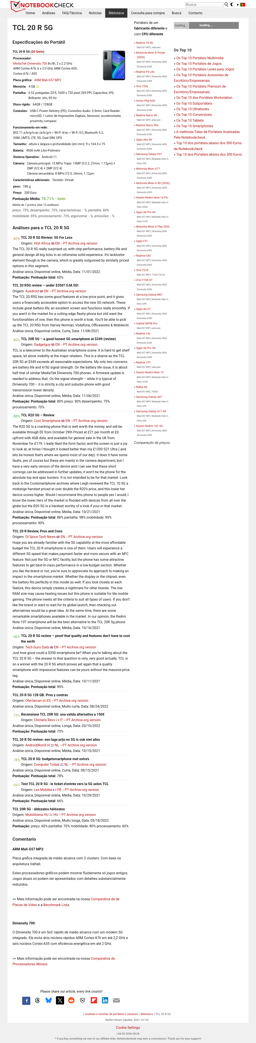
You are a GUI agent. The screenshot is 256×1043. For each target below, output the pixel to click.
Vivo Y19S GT (144, 280)
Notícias (95, 13)
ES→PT (52, 701)
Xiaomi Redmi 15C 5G (149, 426)
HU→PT (59, 815)
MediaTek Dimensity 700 (30, 63)
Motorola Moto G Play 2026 (153, 226)
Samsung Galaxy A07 (149, 396)
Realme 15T (143, 362)
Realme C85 (143, 255)
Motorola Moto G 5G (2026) (153, 183)
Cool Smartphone (47, 421)
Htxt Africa (42, 243)
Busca (176, 13)
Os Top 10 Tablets (190, 120)
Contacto (195, 13)
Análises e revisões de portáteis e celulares (111, 1014)
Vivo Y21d (142, 270)
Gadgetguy (42, 345)
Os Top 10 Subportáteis (194, 103)
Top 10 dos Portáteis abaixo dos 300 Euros (209, 154)
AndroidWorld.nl (37, 745)
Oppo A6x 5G (144, 139)
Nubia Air (141, 387)
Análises (48, 13)
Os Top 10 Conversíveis (194, 115)
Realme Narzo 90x (147, 125)
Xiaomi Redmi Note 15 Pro (152, 197)
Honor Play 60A (145, 100)
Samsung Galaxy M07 (149, 294)
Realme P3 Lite (145, 71)
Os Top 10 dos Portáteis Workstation (204, 98)
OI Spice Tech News (40, 537)
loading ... (181, 25)
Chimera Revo (44, 720)
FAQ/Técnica (72, 13)
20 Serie (37, 52)
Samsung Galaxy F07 (149, 154)
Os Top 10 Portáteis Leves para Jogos (205, 69)
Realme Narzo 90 (146, 115)
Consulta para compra (148, 13)
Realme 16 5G (144, 42)
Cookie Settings (128, 1028)
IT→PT (65, 720)
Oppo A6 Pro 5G (146, 348)
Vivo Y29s (142, 86)
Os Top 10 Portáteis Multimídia (200, 58)
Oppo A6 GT (143, 309)
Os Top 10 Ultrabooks (192, 109)
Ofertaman (33, 701)
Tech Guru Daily (37, 647)
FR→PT (63, 790)
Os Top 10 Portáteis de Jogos (198, 64)
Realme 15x (143, 333)
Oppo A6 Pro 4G (146, 212)
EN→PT (61, 243)
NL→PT (61, 745)
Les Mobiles (43, 790)
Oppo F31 (142, 241)
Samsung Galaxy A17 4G (151, 411)
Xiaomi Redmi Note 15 (149, 372)
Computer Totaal (46, 764)
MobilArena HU (36, 815)
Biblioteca (116, 13)
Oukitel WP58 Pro (146, 323)
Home (30, 13)
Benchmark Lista (56, 905)
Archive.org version (82, 243)
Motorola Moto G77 (148, 168)
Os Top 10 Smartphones (194, 126)
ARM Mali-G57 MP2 (47, 80)
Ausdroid (32, 291)
